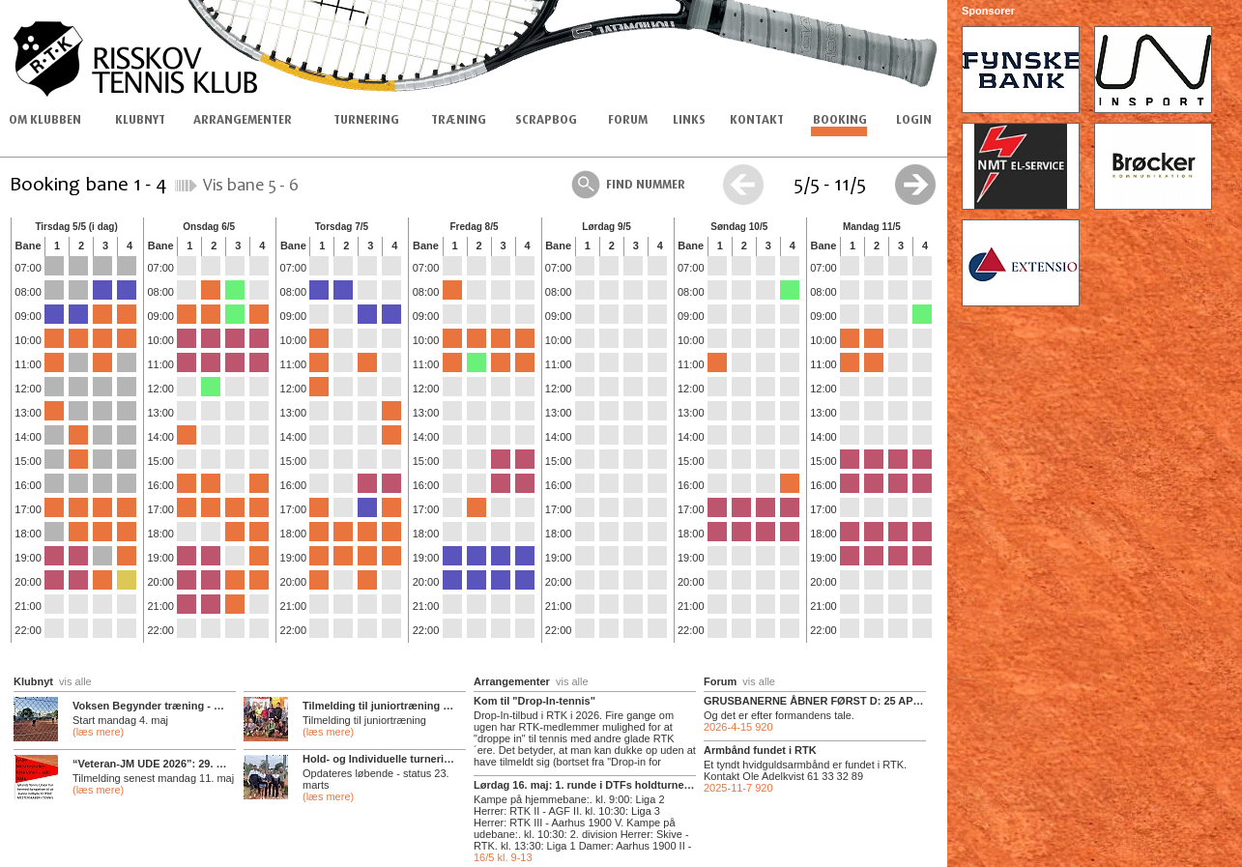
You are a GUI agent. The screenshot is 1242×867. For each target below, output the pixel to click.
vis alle (75, 681)
